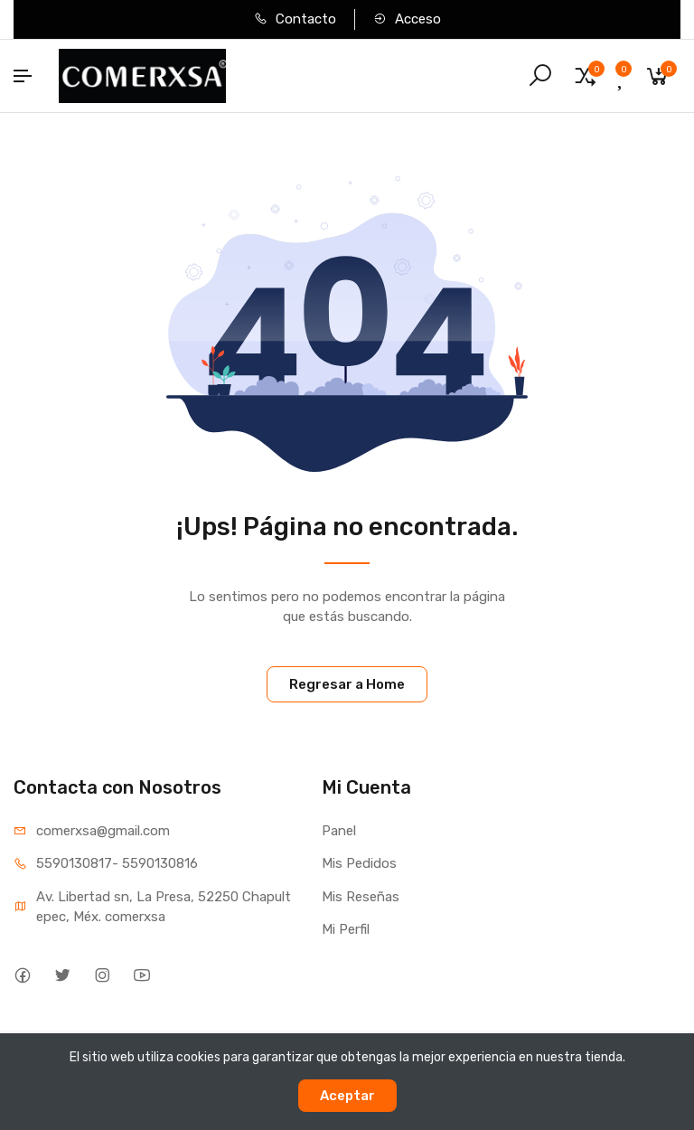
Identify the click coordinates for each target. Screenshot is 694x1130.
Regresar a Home (347, 684)
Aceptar (347, 1096)
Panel (339, 831)
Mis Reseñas (360, 897)
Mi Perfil (346, 929)
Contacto (295, 19)
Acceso (407, 19)
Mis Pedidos (359, 863)
